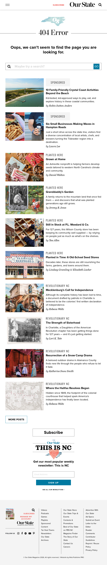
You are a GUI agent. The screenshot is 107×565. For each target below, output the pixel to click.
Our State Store (70, 510)
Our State (28, 557)
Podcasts (45, 513)
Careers (66, 547)
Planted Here (54, 155)
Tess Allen (54, 240)
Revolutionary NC (57, 286)
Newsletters (46, 533)
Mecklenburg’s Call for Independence (69, 290)
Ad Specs (90, 517)
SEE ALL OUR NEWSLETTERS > (53, 490)
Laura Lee (54, 146)
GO (96, 66)
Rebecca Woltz (56, 309)
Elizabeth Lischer (82, 269)
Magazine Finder (70, 533)
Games (44, 517)
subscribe (58, 5)
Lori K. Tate (55, 338)
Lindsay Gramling (59, 269)
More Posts (16, 419)
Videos (44, 510)
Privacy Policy (91, 550)
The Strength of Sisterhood (63, 322)
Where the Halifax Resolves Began (67, 388)
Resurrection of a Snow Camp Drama (69, 355)
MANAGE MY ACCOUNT (26, 518)
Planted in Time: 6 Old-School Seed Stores (72, 257)
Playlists (44, 520)
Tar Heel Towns (47, 530)
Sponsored (58, 82)
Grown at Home (55, 159)
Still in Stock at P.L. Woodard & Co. (67, 224)
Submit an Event (93, 520)
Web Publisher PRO (76, 557)
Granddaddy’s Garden (60, 192)
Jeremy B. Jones (57, 207)
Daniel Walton (57, 175)
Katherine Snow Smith (61, 371)
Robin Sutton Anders (60, 105)
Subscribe (53, 432)
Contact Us (68, 543)
